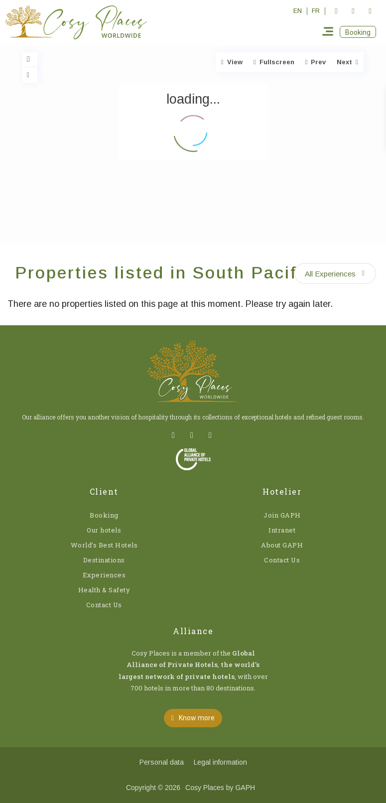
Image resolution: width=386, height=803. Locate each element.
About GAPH (282, 544)
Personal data (161, 762)
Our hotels (104, 530)
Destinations (104, 559)
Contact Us (104, 604)
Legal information (220, 762)
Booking (104, 515)
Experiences (104, 574)
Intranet (281, 530)
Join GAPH (282, 515)
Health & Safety (104, 589)
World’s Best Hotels (104, 544)
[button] (358, 32)
